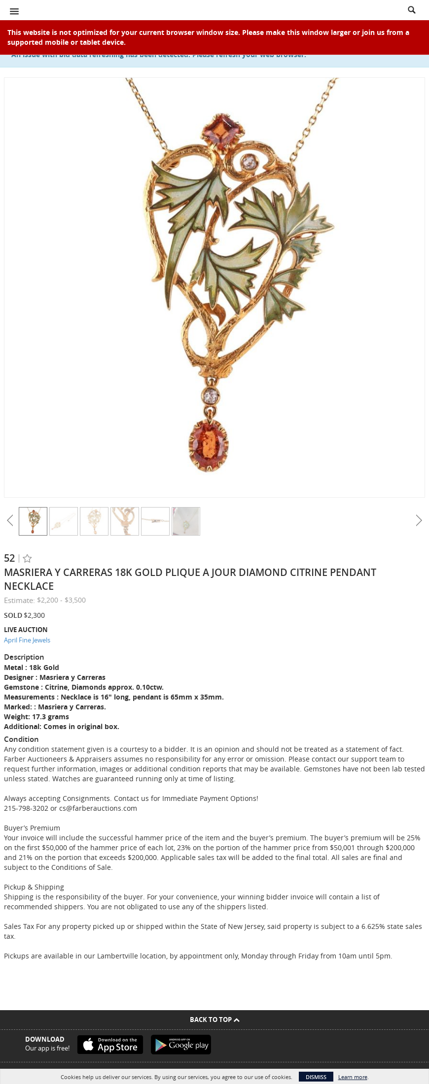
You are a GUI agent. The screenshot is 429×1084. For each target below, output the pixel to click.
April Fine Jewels (27, 640)
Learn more (352, 1077)
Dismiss (316, 1077)
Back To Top (215, 1019)
